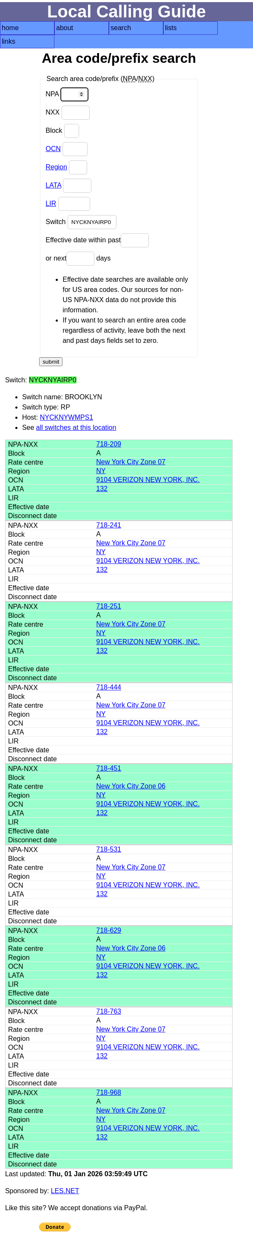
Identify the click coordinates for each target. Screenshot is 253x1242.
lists (171, 27)
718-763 (108, 1011)
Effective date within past (97, 240)
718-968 (108, 1092)
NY (100, 470)
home (10, 27)
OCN (53, 148)
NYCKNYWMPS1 (66, 417)
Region (56, 167)
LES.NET (65, 1190)
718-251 (108, 606)
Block (62, 131)
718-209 (108, 444)
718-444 (108, 687)
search (121, 27)
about (64, 27)
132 (102, 488)
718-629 (108, 930)
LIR (50, 203)
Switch (81, 222)
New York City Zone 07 (130, 461)
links (8, 41)
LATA (53, 185)
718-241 (108, 525)
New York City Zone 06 (130, 786)
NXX (67, 113)
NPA (66, 94)
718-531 (108, 849)
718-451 (108, 768)
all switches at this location (76, 427)
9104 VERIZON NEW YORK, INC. (147, 479)
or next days (78, 259)
